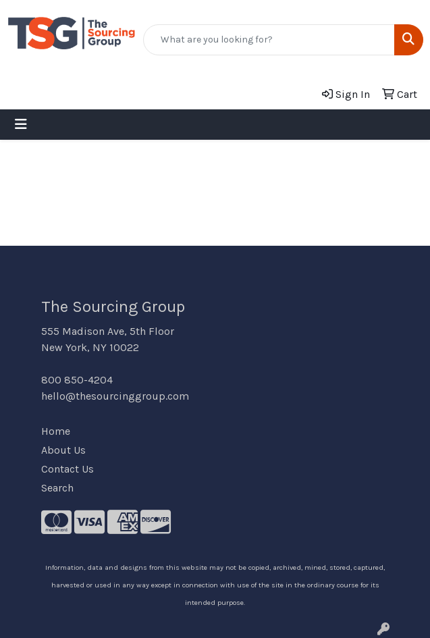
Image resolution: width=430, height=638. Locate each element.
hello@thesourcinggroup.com (115, 396)
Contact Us (67, 468)
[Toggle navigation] (21, 124)
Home (55, 431)
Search (57, 487)
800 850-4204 (77, 379)
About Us (63, 450)
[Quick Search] (269, 39)
